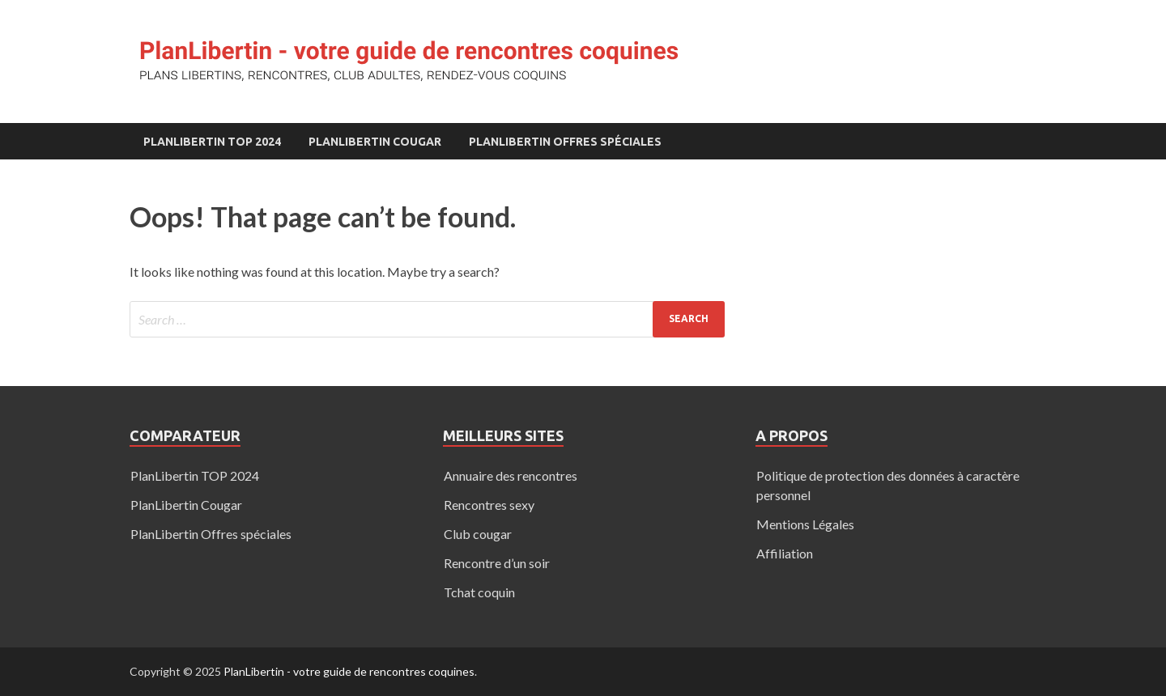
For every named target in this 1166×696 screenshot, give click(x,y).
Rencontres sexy (489, 504)
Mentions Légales (805, 524)
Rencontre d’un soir (497, 563)
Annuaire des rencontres (510, 475)
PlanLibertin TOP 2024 (212, 141)
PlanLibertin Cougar (375, 141)
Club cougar (478, 533)
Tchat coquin (479, 592)
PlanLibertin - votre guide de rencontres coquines (348, 671)
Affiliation (784, 553)
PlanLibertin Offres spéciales (565, 141)
